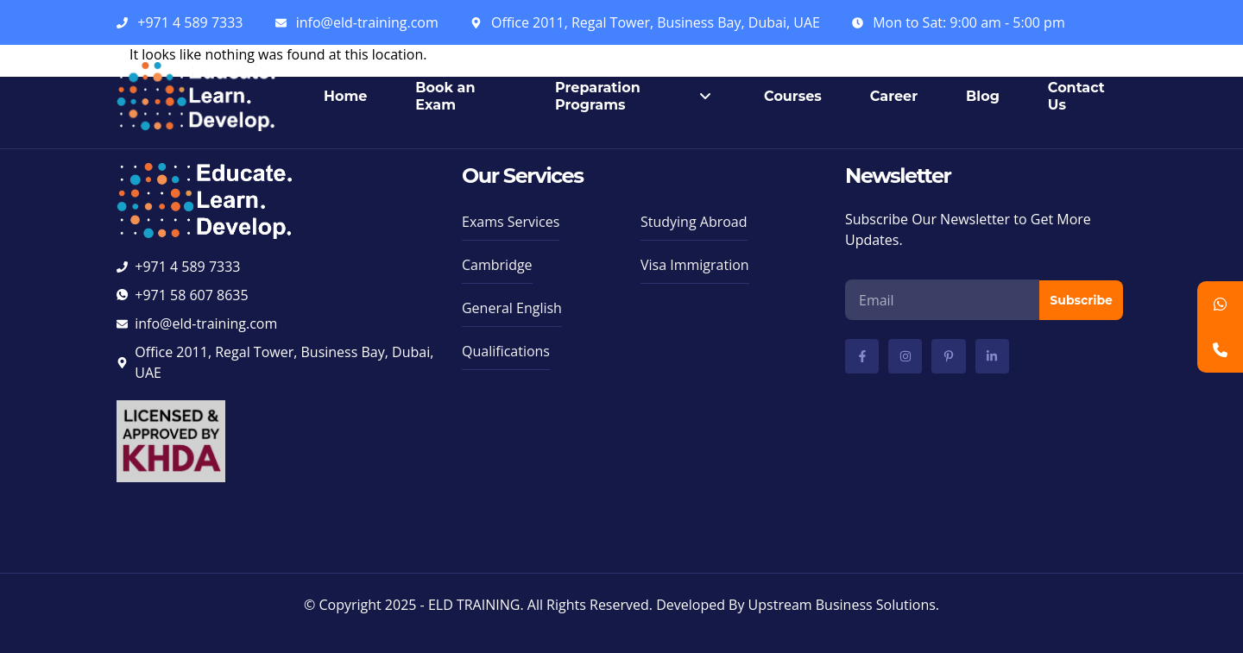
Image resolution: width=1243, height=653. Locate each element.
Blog (983, 96)
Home (345, 96)
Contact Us (1076, 96)
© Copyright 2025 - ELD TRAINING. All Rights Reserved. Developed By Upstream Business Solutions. (621, 604)
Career (894, 96)
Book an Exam (445, 96)
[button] (506, 355)
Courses (793, 96)
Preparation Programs (635, 96)
